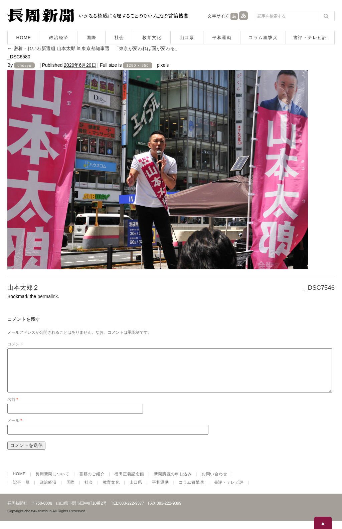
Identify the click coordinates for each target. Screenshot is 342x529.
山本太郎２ (23, 287)
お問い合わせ (214, 482)
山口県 (187, 37)
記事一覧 (21, 490)
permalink (47, 296)
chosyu (24, 65)
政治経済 (58, 37)
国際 (91, 37)
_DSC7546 (319, 287)
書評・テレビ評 (310, 37)
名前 (12, 407)
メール (14, 428)
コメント (15, 344)
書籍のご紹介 (92, 482)
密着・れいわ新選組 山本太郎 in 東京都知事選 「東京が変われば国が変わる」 (93, 48)
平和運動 (221, 37)
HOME (23, 37)
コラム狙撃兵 (263, 37)
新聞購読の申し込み (173, 482)
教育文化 (152, 37)
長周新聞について (52, 482)
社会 (119, 37)
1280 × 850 (137, 65)
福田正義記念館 (129, 482)
